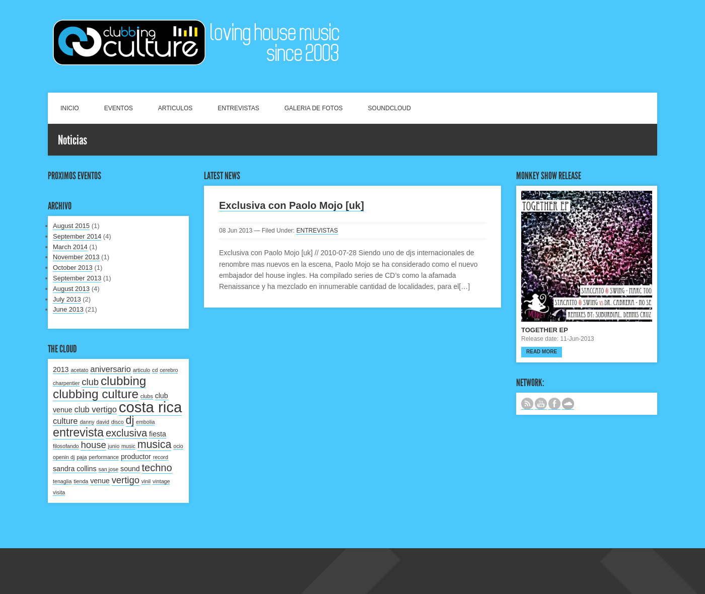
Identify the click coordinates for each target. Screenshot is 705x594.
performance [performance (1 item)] (104, 457)
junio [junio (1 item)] (114, 446)
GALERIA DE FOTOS (314, 108)
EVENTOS (118, 108)
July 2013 (67, 299)
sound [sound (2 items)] (130, 469)
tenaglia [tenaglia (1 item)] (62, 481)
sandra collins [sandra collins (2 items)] (75, 469)
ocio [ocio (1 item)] (178, 446)
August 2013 (71, 288)
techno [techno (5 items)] (157, 467)
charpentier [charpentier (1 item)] (66, 383)
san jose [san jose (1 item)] (108, 469)
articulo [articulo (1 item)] (141, 370)
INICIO (69, 108)
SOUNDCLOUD (389, 108)
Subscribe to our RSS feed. (527, 404)
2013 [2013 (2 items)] (61, 369)
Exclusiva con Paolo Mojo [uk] (291, 205)
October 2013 (73, 267)
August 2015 (71, 226)
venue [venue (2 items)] (100, 481)
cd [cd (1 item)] (155, 370)
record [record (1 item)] (160, 457)
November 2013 (76, 257)
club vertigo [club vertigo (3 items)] (95, 409)
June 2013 (68, 309)
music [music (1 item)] (128, 446)
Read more (541, 351)
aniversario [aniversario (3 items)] (110, 369)
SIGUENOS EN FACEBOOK (554, 404)
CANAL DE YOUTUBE (541, 404)
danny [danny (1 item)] (87, 422)
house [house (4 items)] (93, 444)
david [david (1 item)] (102, 422)
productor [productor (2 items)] (136, 457)
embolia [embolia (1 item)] (145, 422)
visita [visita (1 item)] (59, 492)
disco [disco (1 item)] (117, 422)
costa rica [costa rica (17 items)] (150, 407)
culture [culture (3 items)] (65, 420)
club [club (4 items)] (90, 382)
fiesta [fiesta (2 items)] (157, 434)
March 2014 (70, 247)
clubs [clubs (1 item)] (146, 396)
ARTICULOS (175, 108)
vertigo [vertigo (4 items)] (125, 480)
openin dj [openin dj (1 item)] (64, 457)
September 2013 (77, 278)
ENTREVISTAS (238, 108)
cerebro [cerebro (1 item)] (169, 370)
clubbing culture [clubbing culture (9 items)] (95, 394)
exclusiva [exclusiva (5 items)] (126, 432)
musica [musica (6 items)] (154, 444)
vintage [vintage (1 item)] (161, 481)
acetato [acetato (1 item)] (79, 370)
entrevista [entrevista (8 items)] (78, 432)
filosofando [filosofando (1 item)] (66, 446)
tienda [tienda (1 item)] (81, 481)
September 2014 (77, 236)
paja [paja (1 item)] (82, 457)
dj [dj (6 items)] (130, 420)
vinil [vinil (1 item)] (146, 481)
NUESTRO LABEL (568, 404)
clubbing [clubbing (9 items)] (123, 381)
